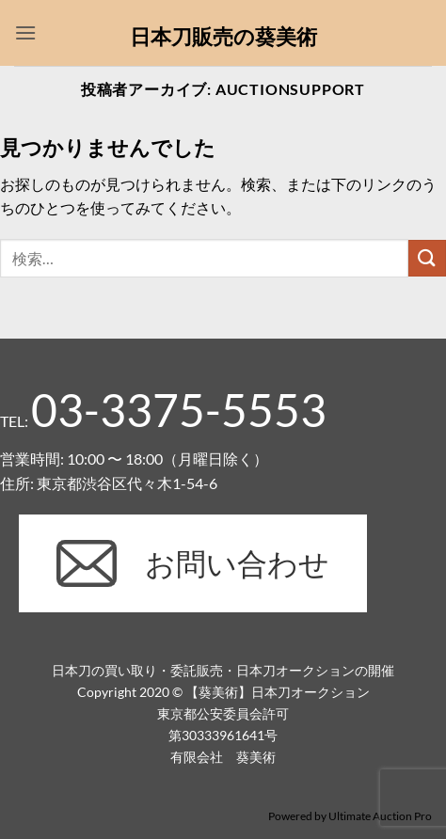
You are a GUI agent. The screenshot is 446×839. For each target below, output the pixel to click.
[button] (25, 32)
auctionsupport (290, 89)
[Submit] (427, 258)
